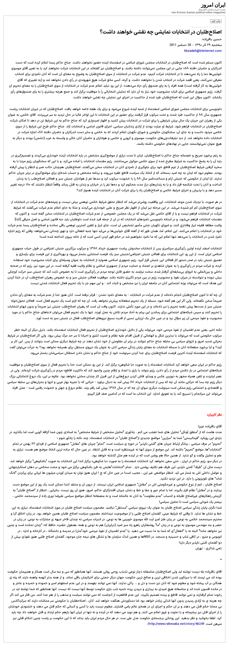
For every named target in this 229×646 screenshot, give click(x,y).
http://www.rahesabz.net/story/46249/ (175, 624)
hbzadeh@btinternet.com (203, 51)
